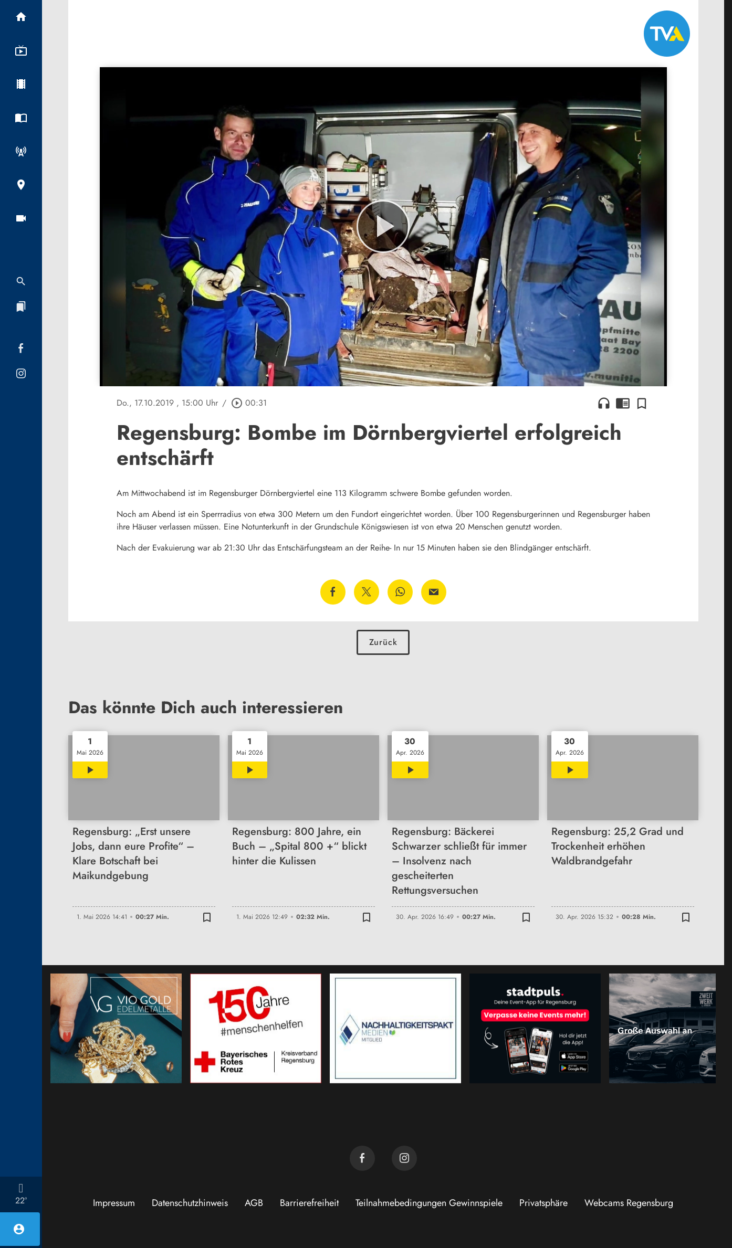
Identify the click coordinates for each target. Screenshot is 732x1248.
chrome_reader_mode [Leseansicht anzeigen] (622, 403)
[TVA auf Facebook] (362, 1158)
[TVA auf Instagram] (404, 1158)
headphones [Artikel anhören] (604, 403)
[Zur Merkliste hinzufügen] (641, 403)
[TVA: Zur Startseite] (667, 33)
